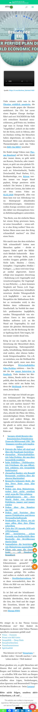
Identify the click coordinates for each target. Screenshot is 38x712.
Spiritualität (7, 648)
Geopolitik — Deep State (13, 640)
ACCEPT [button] (19, 709)
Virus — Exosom (9, 634)
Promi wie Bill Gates (11, 637)
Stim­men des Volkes (24, 43)
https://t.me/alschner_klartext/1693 (21, 90)
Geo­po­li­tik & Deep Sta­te (24, 40)
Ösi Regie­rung (12, 43)
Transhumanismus (10, 645)
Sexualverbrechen (10, 642)
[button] (35, 567)
